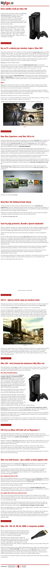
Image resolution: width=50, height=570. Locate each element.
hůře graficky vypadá (6, 385)
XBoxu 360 (17, 463)
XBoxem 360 (42, 305)
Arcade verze (31, 143)
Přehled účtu (39, 478)
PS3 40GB (9, 144)
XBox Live (24, 463)
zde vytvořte (31, 481)
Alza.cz (27, 507)
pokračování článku (6, 43)
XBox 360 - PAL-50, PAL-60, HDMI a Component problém (22, 526)
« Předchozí (12, 566)
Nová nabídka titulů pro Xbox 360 (14, 8)
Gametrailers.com (16, 440)
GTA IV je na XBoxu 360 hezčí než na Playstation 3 (20, 430)
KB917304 (33, 548)
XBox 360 (3, 62)
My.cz (7, 2)
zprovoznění (15, 472)
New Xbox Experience (6, 166)
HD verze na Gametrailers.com (10, 216)
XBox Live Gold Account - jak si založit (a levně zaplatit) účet (24, 459)
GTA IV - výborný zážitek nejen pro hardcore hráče (20, 300)
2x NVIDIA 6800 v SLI (37, 52)
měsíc (15, 367)
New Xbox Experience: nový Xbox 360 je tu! (17, 136)
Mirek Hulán (27, 236)
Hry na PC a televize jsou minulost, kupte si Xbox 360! (22, 48)
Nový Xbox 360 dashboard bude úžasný (16, 202)
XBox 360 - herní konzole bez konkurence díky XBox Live (22, 363)
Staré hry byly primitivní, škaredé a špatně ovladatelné (22, 223)
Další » (24, 566)
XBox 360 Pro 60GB (15, 143)
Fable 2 (2, 77)
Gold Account (27, 409)
